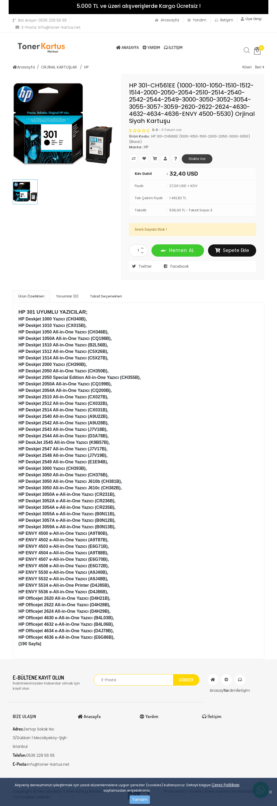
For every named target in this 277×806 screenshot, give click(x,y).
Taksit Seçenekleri (106, 295)
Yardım (194, 20)
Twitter (140, 266)
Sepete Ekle (232, 250)
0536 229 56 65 (40, 20)
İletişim (221, 20)
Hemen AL (177, 250)
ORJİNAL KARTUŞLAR (59, 67)
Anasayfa (164, 20)
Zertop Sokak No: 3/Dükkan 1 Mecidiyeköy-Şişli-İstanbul (40, 736)
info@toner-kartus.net (48, 27)
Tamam (139, 799)
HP (86, 67)
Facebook (175, 266)
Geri (247, 67)
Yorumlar (67, 295)
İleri (259, 67)
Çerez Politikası (225, 785)
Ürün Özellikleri (31, 295)
